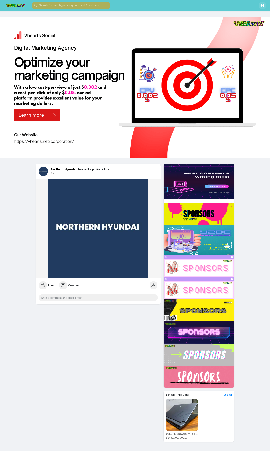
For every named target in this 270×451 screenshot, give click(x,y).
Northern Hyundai (63, 169)
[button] (71, 5)
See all (228, 394)
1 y (52, 173)
